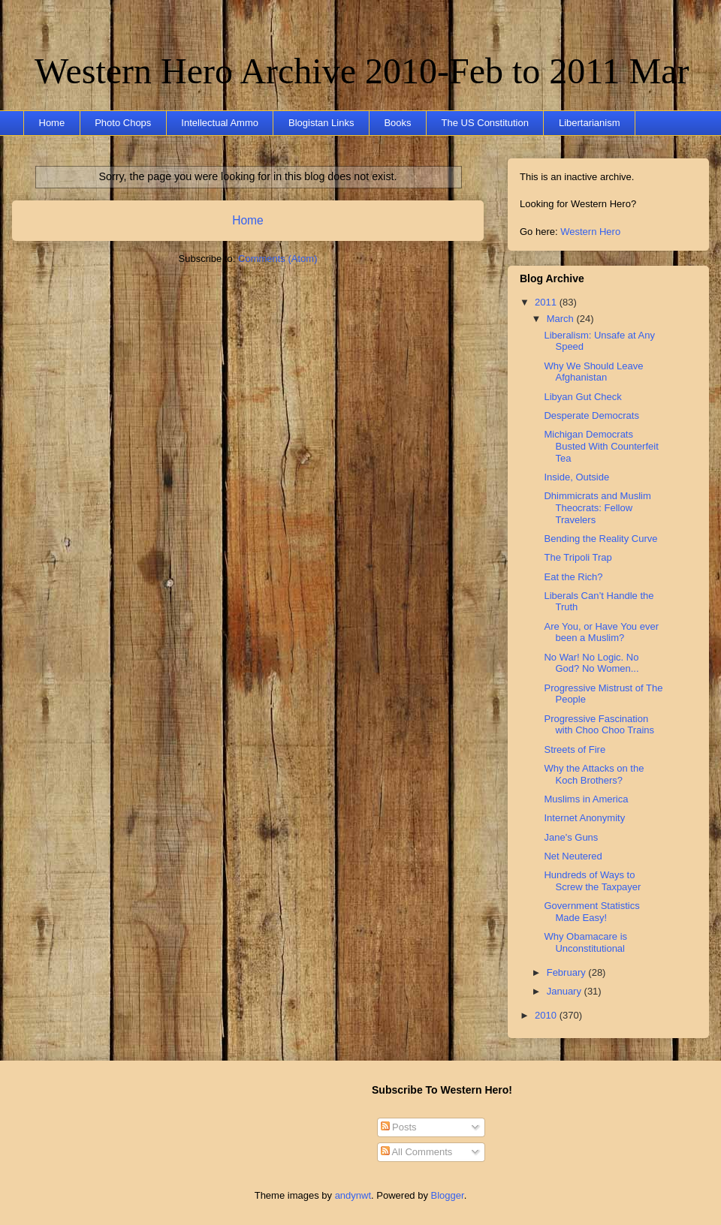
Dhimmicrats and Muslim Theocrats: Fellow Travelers (597, 507)
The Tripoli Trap (577, 557)
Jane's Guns (571, 837)
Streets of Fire (574, 749)
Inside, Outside (576, 477)
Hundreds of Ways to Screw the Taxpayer (592, 880)
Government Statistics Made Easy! (591, 911)
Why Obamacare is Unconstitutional (585, 942)
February (568, 972)
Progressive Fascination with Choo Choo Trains (599, 724)
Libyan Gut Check (582, 396)
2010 (547, 1015)
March (562, 318)
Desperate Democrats (591, 415)
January (565, 991)
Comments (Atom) (277, 258)
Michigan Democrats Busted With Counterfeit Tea (601, 446)
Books (397, 122)
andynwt (353, 1195)
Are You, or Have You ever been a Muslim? (601, 632)
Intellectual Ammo (219, 122)
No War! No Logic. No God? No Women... (591, 663)
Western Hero (590, 231)
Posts (399, 1127)
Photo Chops (123, 122)
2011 (547, 302)
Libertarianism (589, 122)
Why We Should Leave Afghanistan (593, 372)
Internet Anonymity (584, 817)
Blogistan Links (321, 122)
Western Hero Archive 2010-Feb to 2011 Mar (362, 71)
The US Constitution (485, 122)
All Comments (417, 1151)
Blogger (447, 1195)
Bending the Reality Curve (600, 538)
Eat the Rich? (573, 576)
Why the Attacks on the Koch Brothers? (594, 774)
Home (52, 122)
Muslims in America (586, 799)
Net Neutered (573, 856)
